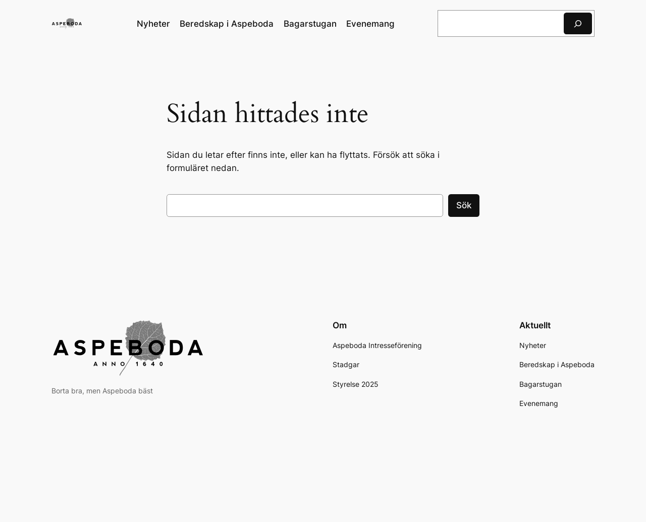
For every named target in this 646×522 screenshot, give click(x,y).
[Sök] (578, 23)
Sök (463, 205)
